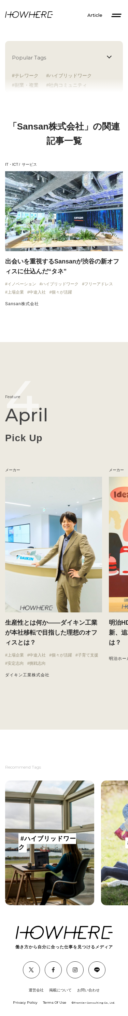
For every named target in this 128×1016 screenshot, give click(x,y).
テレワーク (27, 75)
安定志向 (16, 663)
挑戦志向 (37, 663)
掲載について (60, 990)
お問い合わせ (88, 990)
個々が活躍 (62, 292)
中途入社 (37, 292)
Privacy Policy (25, 1002)
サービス (29, 164)
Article (94, 15)
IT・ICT (11, 164)
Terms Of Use (54, 1002)
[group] (49, 843)
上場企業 (16, 292)
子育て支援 (88, 655)
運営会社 (36, 990)
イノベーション (22, 284)
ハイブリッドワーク (70, 75)
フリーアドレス (98, 284)
